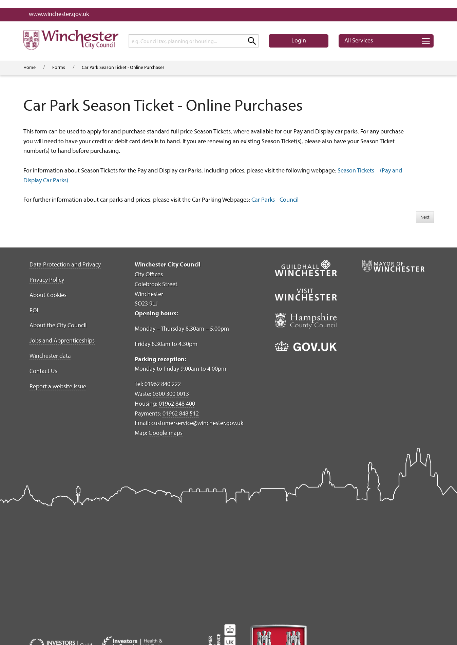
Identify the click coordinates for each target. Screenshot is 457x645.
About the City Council (58, 325)
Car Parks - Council (275, 199)
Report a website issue (58, 386)
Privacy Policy (47, 279)
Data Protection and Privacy (65, 264)
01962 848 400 (177, 403)
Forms (58, 67)
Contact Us (43, 371)
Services (358, 40)
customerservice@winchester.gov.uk (197, 423)
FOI (34, 310)
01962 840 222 (163, 384)
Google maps (166, 433)
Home (29, 67)
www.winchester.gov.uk (59, 14)
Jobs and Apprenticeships (62, 340)
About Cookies (48, 295)
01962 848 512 (181, 413)
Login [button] (298, 40)
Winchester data (50, 356)
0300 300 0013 (171, 394)
